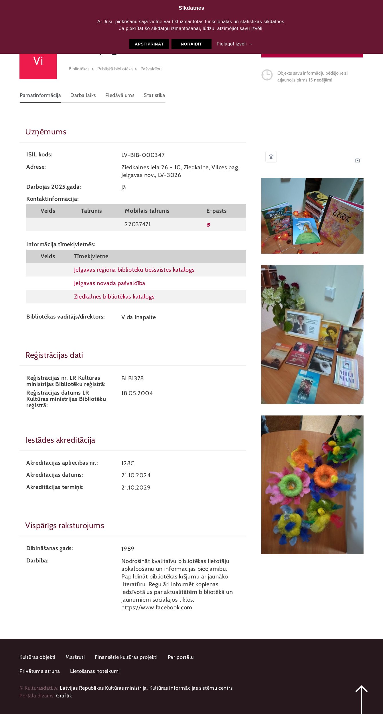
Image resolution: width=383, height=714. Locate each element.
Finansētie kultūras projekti (126, 657)
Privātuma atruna (39, 671)
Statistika (154, 95)
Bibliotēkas (79, 68)
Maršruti (75, 657)
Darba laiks (83, 95)
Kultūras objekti (37, 657)
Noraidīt (191, 44)
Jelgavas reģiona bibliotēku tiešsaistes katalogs (134, 269)
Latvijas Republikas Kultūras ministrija (103, 688)
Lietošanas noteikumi (95, 671)
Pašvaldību (151, 68)
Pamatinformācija (40, 95)
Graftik (64, 696)
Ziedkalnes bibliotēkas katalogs (114, 296)
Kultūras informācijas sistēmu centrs (191, 688)
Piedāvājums (120, 95)
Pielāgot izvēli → (235, 43)
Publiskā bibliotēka (115, 68)
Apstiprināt (149, 44)
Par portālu (181, 657)
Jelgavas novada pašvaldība (109, 283)
